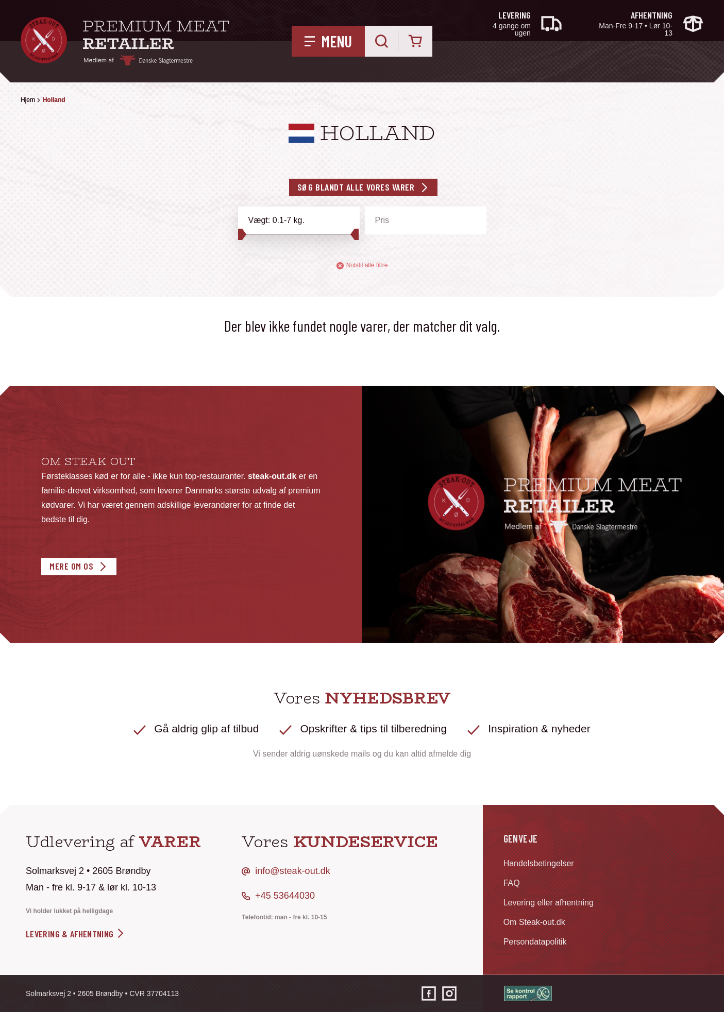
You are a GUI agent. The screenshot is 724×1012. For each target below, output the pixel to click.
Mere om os (71, 566)
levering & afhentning (75, 933)
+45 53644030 (285, 895)
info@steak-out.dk (292, 871)
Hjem (28, 100)
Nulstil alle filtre (362, 265)
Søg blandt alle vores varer (356, 187)
